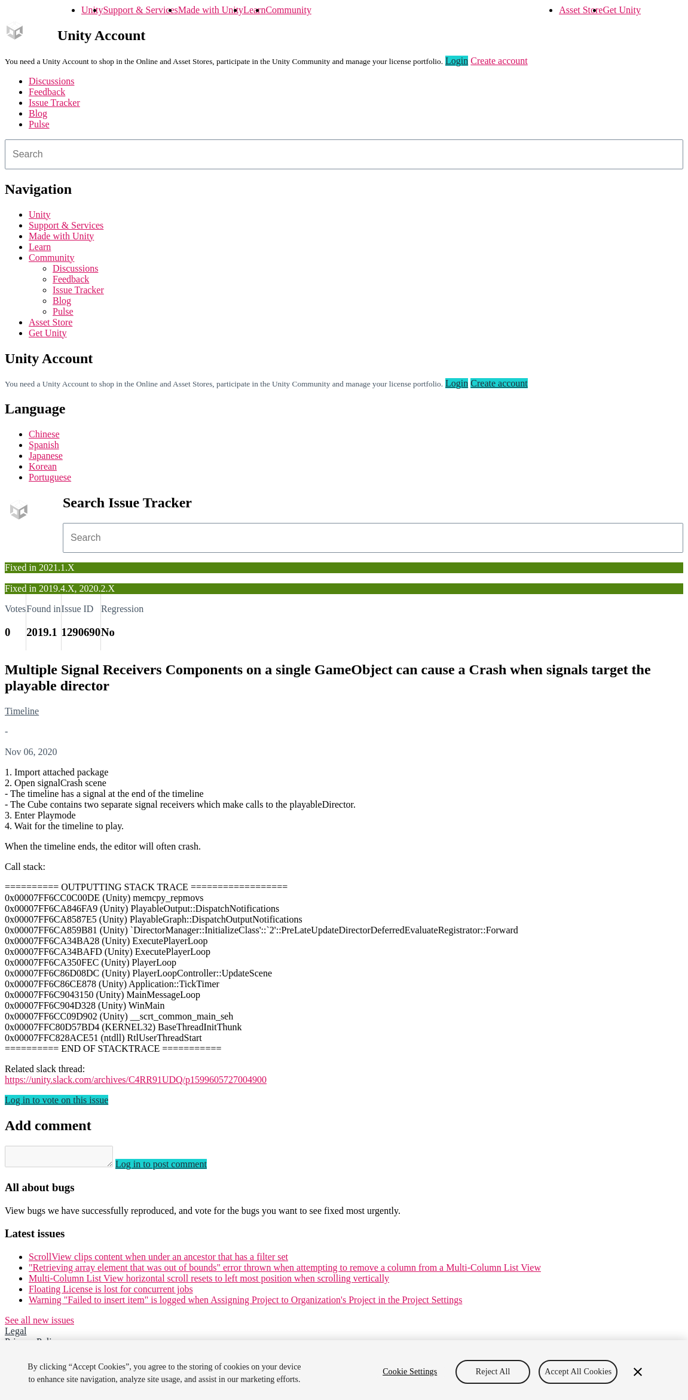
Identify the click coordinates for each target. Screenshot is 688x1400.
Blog (38, 113)
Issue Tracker (54, 103)
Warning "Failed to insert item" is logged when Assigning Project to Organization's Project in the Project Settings (245, 1303)
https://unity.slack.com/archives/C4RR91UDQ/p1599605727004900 (136, 1080)
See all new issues (39, 1324)
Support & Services (140, 10)
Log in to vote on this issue (56, 1100)
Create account (499, 61)
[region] (344, 1370)
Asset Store (581, 10)
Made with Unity (210, 10)
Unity (92, 10)
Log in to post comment (173, 1167)
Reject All (493, 1371)
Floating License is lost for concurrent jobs (111, 1293)
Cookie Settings (410, 1371)
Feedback (47, 92)
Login (456, 61)
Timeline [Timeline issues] (22, 711)
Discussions (51, 81)
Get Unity (622, 10)
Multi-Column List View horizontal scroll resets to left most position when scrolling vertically (209, 1282)
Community (288, 10)
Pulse (39, 124)
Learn (254, 10)
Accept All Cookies (578, 1371)
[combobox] (344, 154)
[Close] (638, 1372)
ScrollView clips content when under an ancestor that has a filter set (158, 1260)
